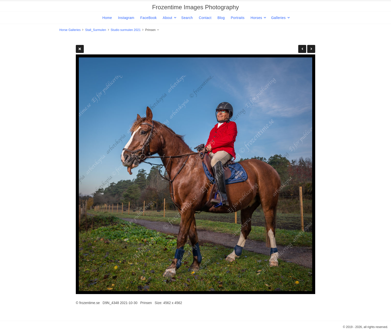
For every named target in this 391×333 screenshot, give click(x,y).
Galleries (278, 18)
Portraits (237, 18)
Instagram (126, 18)
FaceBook (148, 18)
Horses (256, 18)
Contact (205, 18)
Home (107, 18)
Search (187, 18)
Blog (221, 18)
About (167, 18)
